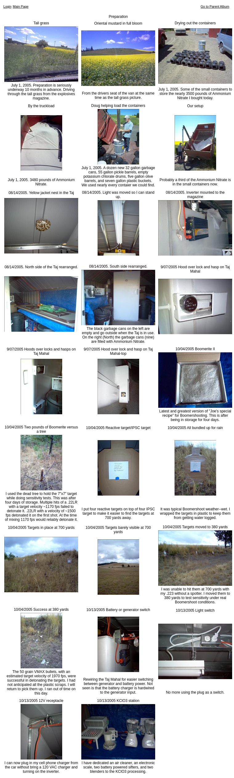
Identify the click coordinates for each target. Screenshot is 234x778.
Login (7, 6)
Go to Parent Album (215, 6)
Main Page (21, 6)
